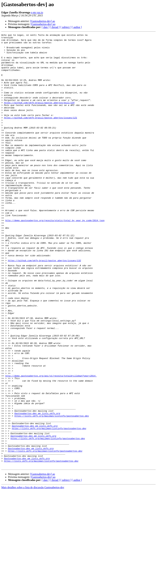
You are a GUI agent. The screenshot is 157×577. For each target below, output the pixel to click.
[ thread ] (55, 27)
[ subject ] (65, 27)
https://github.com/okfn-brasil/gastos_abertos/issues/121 (40, 134)
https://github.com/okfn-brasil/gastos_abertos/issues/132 (44, 306)
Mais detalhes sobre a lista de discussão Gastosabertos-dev (32, 574)
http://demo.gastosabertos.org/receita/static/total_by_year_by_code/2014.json (54, 257)
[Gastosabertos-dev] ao (42, 21)
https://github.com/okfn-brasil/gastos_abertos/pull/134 (39, 116)
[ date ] (45, 27)
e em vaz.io (37, 12)
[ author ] (77, 27)
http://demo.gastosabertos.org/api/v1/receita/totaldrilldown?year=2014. (51, 444)
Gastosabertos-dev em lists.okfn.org (37, 489)
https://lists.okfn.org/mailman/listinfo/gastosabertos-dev (51, 492)
